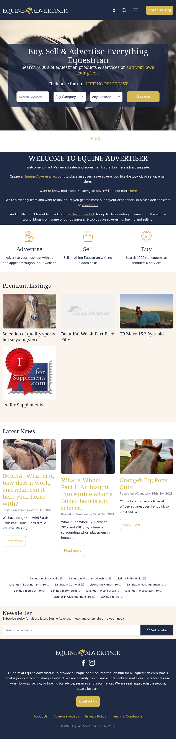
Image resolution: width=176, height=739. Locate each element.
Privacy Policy (95, 716)
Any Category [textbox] (65, 97)
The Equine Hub (83, 214)
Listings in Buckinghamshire (29, 584)
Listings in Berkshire (131, 578)
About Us (40, 716)
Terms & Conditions (127, 716)
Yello (111, 726)
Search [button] (143, 97)
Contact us (88, 701)
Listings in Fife (112, 596)
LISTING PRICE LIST (106, 84)
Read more (14, 541)
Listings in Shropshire (29, 590)
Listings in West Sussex (103, 590)
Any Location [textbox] (102, 97)
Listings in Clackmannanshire (74, 596)
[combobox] (70, 97)
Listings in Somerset (66, 590)
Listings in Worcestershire (143, 590)
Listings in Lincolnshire (46, 578)
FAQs (96, 138)
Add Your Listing (159, 10)
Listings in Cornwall (69, 584)
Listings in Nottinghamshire (147, 584)
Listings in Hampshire (105, 584)
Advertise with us (66, 716)
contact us (90, 205)
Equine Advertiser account (45, 176)
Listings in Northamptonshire (90, 578)
